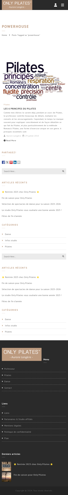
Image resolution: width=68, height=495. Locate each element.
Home (4, 35)
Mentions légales (12, 425)
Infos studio (11, 240)
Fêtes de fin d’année (12, 216)
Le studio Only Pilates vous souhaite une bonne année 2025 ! (32, 210)
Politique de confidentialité (17, 432)
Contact (8, 388)
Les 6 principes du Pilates (20, 108)
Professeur (9, 369)
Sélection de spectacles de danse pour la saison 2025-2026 (31, 204)
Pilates (7, 104)
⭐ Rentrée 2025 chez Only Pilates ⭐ (20, 192)
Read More (10, 140)
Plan (6, 438)
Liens (6, 413)
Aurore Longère (13, 136)
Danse (8, 234)
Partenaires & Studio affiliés (18, 419)
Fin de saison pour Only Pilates (17, 198)
